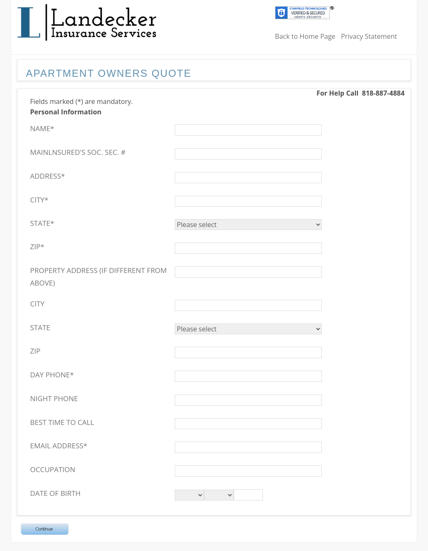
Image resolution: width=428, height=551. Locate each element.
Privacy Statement (369, 36)
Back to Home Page (305, 36)
